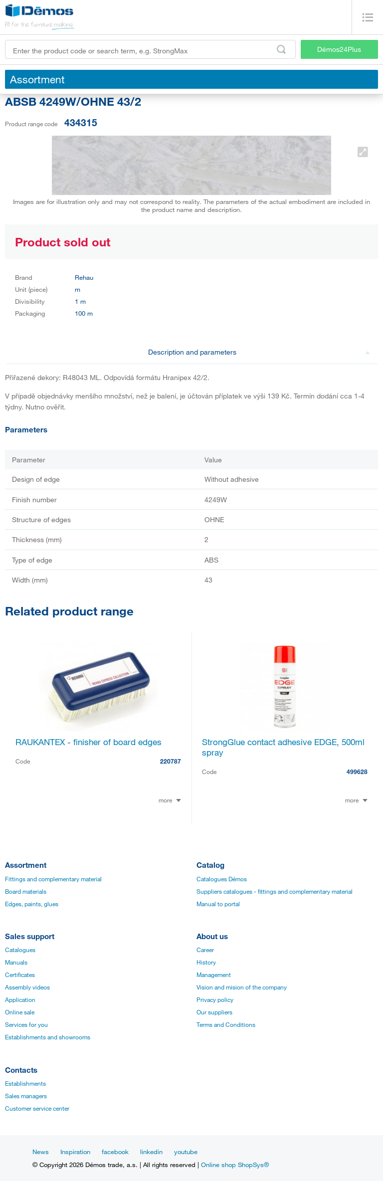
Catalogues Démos (221, 879)
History (206, 962)
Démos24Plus (339, 49)
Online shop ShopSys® (235, 1165)
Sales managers (26, 1096)
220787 (170, 761)
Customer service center (37, 1108)
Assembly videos (27, 987)
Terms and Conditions (225, 1024)
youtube (185, 1152)
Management (213, 975)
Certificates (20, 975)
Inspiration (75, 1152)
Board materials (25, 891)
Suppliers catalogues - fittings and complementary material (274, 891)
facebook (115, 1152)
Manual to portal (218, 904)
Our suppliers (214, 1012)
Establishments (25, 1083)
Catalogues (20, 950)
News (40, 1152)
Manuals (16, 962)
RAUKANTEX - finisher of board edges (88, 742)
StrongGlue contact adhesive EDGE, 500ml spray (283, 747)
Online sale (19, 1012)
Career (205, 950)
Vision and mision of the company (241, 987)
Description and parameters (259, 352)
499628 (357, 772)
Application (20, 999)
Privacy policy (214, 999)
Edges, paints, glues (31, 904)
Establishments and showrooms (47, 1037)
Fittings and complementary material (53, 879)
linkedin (151, 1152)
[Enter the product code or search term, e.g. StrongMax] (150, 49)
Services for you (26, 1024)
